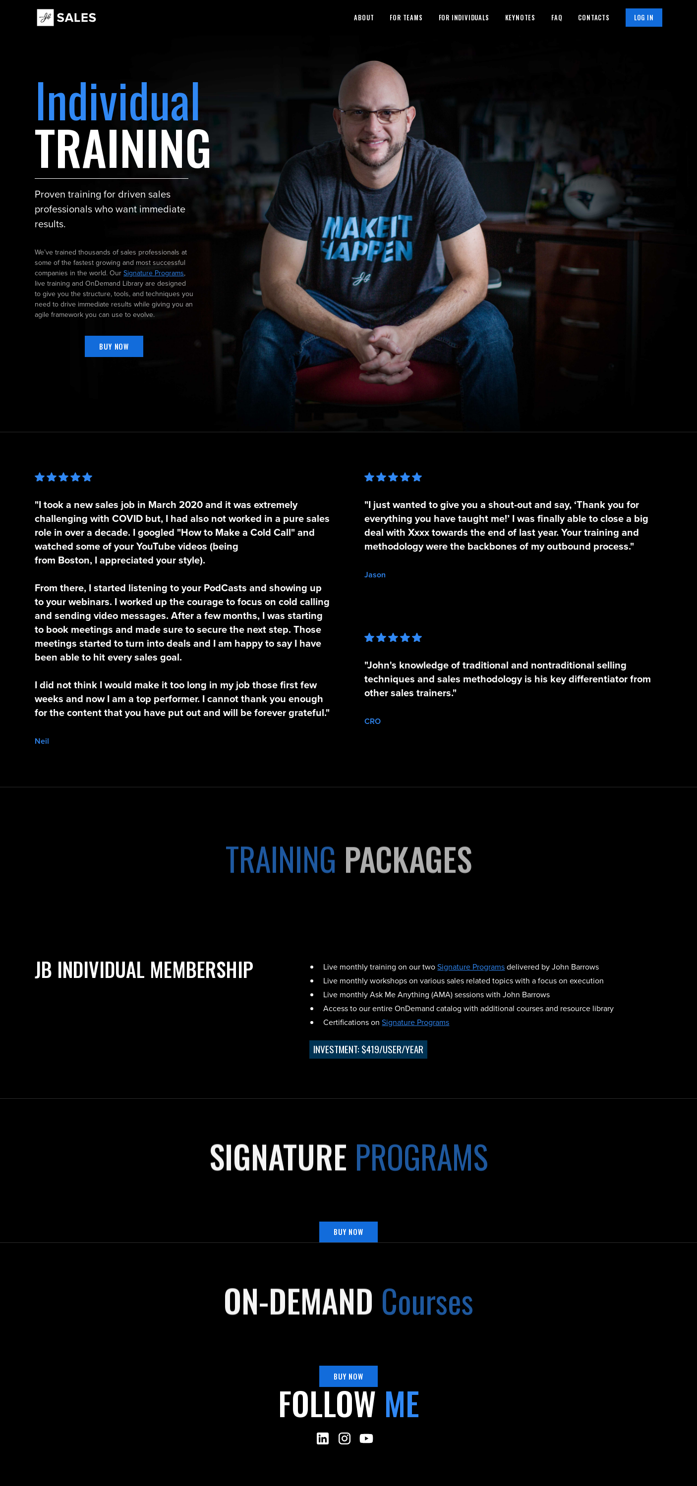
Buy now (114, 346)
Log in (644, 17)
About (364, 17)
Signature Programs (153, 273)
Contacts (593, 17)
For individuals (464, 17)
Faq (556, 17)
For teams (406, 17)
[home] (66, 17)
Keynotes (520, 17)
